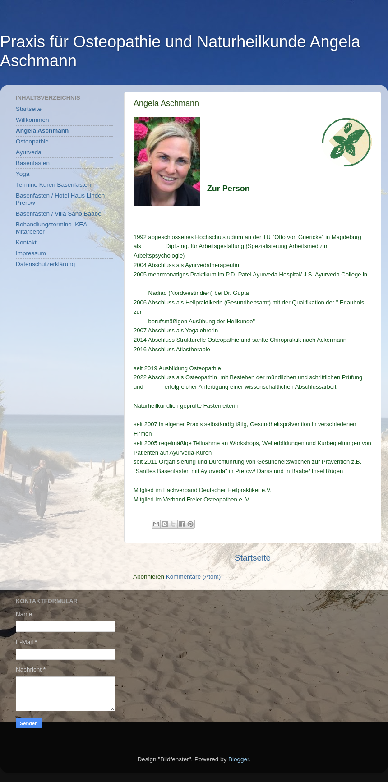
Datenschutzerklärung (45, 264)
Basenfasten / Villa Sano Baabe (59, 213)
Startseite (253, 557)
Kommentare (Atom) (193, 576)
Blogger (238, 759)
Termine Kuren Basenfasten (53, 184)
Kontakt (26, 242)
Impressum (31, 253)
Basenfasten (33, 163)
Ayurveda (29, 152)
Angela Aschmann (42, 130)
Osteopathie (32, 141)
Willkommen (32, 119)
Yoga (22, 173)
